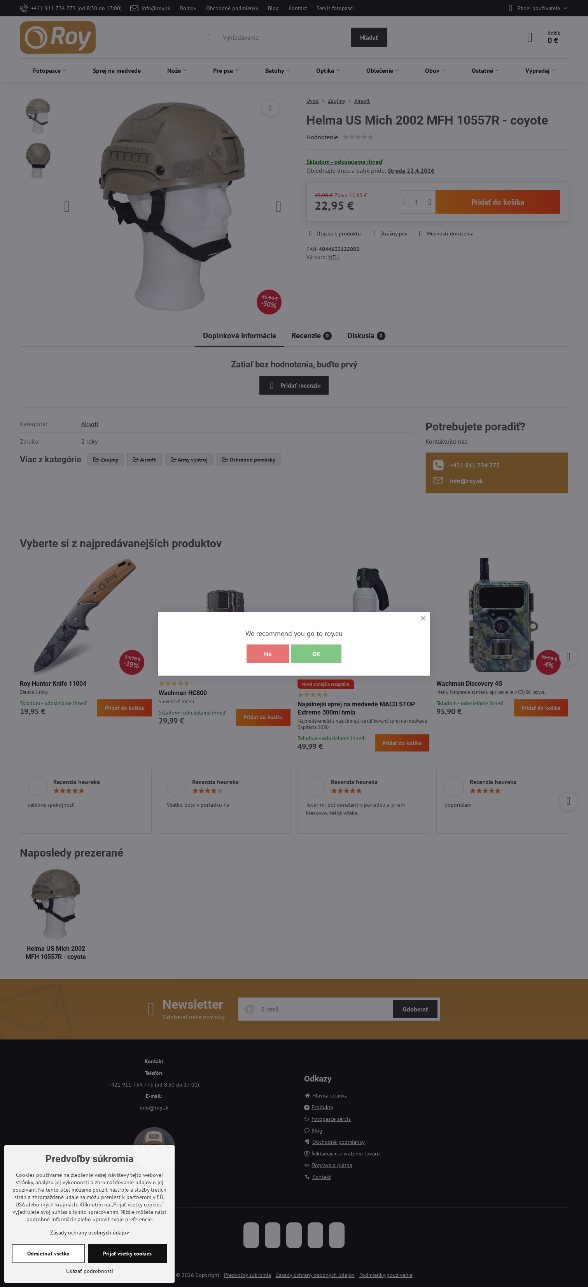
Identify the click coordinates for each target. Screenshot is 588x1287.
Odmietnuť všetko (48, 1253)
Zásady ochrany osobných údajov (89, 1232)
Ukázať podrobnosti (89, 1271)
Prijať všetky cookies (127, 1253)
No (268, 654)
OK (316, 654)
